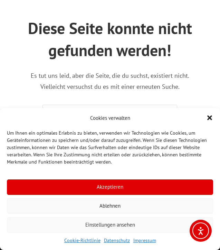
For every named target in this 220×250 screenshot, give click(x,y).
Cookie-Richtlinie (82, 240)
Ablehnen (110, 205)
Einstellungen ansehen (110, 224)
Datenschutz (117, 240)
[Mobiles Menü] (3, 10)
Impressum (144, 240)
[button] (209, 117)
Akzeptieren (110, 187)
